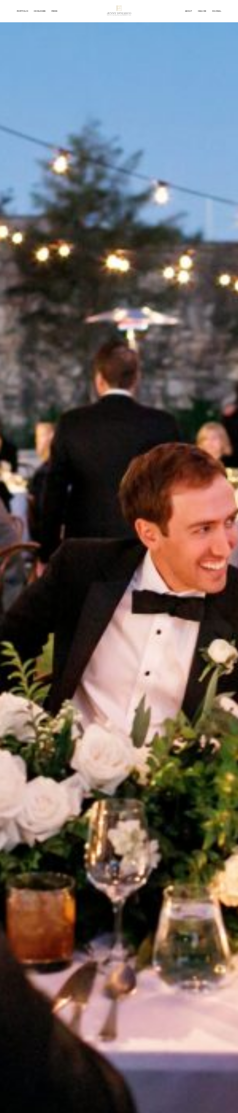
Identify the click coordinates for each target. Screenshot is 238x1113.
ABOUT (188, 11)
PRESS (54, 11)
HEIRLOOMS (40, 11)
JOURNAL (216, 11)
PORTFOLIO (22, 11)
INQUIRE (202, 11)
